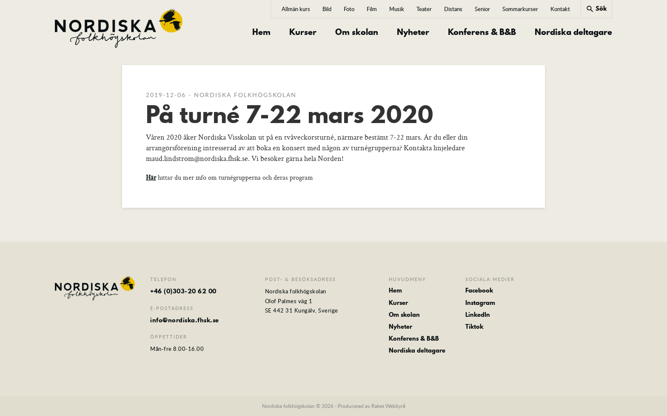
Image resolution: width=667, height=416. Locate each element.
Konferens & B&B (482, 32)
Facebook (479, 290)
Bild (326, 9)
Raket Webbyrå (388, 405)
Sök (596, 8)
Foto (349, 9)
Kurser (302, 32)
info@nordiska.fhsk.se (184, 320)
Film (372, 9)
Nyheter (413, 32)
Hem (261, 32)
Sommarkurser (520, 9)
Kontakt (560, 9)
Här (151, 177)
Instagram (480, 303)
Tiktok (474, 326)
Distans (453, 9)
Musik (396, 9)
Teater (424, 9)
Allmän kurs (296, 9)
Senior (482, 9)
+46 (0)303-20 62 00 (183, 291)
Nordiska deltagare (573, 32)
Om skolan (356, 32)
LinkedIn (477, 314)
